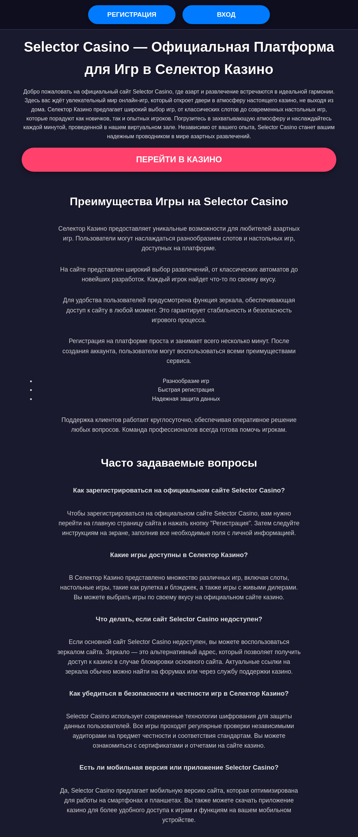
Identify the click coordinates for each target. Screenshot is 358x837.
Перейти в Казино (179, 159)
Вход (226, 14)
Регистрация (132, 14)
